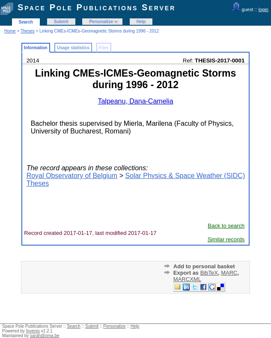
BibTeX (209, 273)
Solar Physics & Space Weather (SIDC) (185, 175)
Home (10, 31)
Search (26, 22)
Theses (28, 31)
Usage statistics (73, 47)
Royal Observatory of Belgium (72, 175)
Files (104, 47)
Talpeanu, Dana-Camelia (135, 101)
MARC (229, 273)
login (263, 9)
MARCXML (187, 279)
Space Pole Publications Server (97, 7)
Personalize (101, 21)
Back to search (226, 225)
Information (36, 47)
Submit (61, 21)
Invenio (33, 331)
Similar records (226, 239)
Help (141, 21)
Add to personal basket (204, 266)
